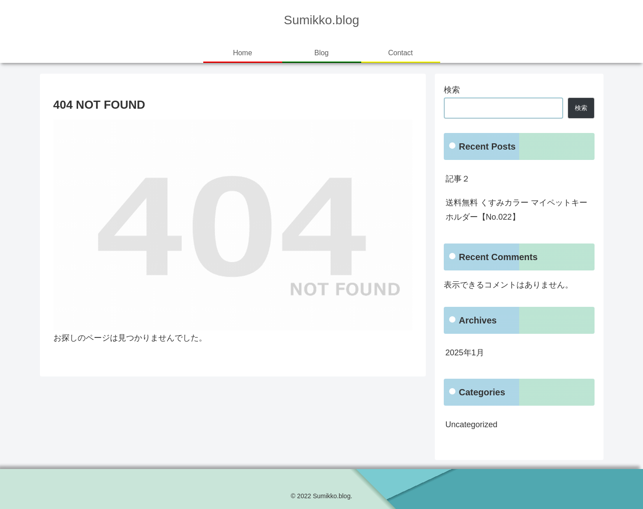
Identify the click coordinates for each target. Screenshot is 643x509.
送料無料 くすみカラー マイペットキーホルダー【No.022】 (516, 209)
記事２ (458, 178)
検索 (452, 89)
